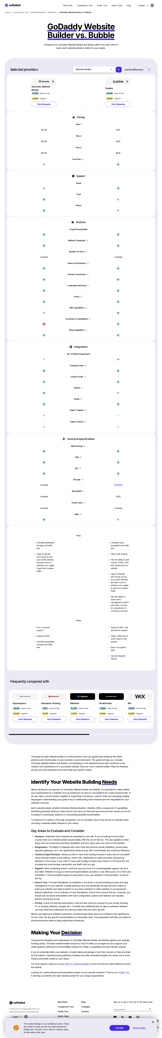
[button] (44, 93)
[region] (81, 713)
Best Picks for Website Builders (74, 965)
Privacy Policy (139, 1028)
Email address (120, 1010)
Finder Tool (123, 973)
